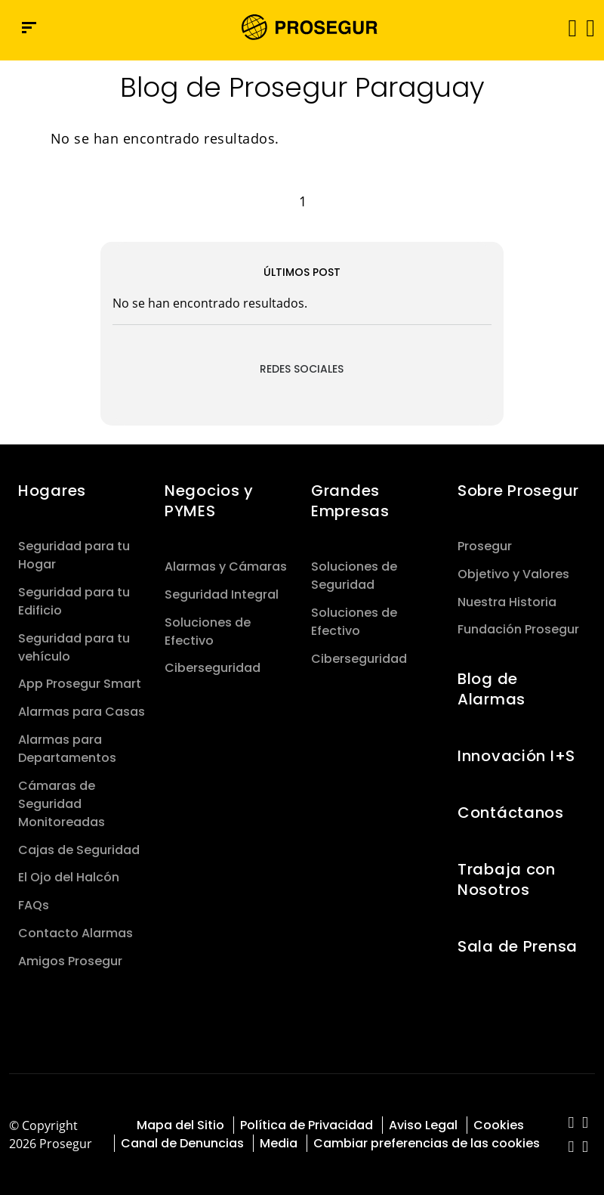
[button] (589, 27)
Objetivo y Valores (513, 574)
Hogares (52, 490)
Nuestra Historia (507, 602)
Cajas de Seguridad (79, 850)
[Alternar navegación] (567, 27)
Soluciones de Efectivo (208, 631)
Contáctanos (511, 812)
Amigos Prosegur (70, 961)
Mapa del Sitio (180, 1125)
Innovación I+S (516, 755)
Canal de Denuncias (182, 1143)
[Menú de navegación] (29, 27)
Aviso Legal (423, 1125)
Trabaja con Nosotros (507, 879)
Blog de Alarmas (491, 689)
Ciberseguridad (212, 667)
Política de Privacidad (306, 1125)
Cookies (498, 1125)
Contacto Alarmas (75, 933)
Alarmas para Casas (81, 711)
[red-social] (571, 1123)
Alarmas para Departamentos (67, 748)
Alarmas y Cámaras (226, 566)
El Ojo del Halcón (68, 877)
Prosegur (485, 546)
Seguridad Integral (222, 594)
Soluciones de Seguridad (354, 575)
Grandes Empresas (350, 501)
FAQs (33, 905)
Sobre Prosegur (518, 490)
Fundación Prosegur (518, 629)
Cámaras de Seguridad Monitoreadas (61, 804)
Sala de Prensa (518, 946)
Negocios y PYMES (209, 501)
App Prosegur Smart (79, 683)
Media (278, 1143)
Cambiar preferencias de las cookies (426, 1143)
